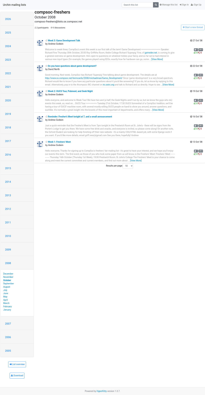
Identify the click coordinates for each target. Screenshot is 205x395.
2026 (8, 19)
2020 (8, 100)
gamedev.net (151, 52)
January (7, 309)
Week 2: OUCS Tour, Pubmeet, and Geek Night (69, 91)
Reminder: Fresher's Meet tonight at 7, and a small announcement (78, 116)
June (5, 293)
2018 (8, 127)
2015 (8, 168)
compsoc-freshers (52, 12)
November (8, 277)
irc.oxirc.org (108, 84)
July (5, 290)
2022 (8, 73)
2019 (8, 114)
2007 (8, 323)
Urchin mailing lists (14, 4)
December (8, 273)
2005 (8, 350)
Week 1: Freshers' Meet (58, 142)
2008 (8, 263)
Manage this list (168, 4)
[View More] (157, 59)
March (6, 303)
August (6, 287)
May (5, 296)
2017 (8, 141)
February (7, 306)
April (5, 300)
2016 (8, 154)
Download (17, 375)
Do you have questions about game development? (71, 66)
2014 (8, 181)
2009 (8, 249)
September (8, 283)
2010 (8, 236)
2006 (8, 337)
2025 (8, 32)
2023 (8, 59)
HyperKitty (102, 391)
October (7, 280)
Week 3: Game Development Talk (62, 40)
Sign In (184, 4)
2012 (8, 208)
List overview (17, 364)
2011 (8, 222)
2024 (8, 46)
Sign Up (196, 4)
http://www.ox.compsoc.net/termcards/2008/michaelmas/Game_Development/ (84, 78)
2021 (8, 86)
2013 (8, 195)
